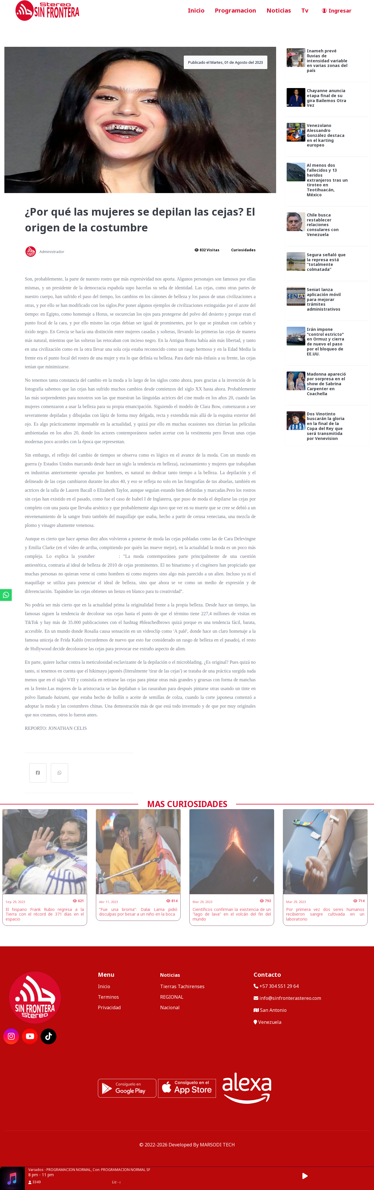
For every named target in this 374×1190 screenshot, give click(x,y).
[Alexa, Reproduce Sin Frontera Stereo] (247, 1087)
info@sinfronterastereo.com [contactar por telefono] (287, 998)
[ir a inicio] (47, 9)
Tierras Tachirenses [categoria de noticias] (182, 986)
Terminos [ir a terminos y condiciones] (108, 997)
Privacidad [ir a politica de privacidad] (109, 1007)
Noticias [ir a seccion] (278, 10)
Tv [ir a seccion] (304, 10)
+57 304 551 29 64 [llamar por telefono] (276, 986)
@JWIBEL (108, 556)
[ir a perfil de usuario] (335, 10)
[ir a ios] (187, 1087)
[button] (308, 1176)
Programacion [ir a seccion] (235, 10)
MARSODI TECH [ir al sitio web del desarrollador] (217, 1144)
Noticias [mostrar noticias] (170, 975)
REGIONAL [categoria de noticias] (171, 997)
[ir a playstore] (127, 1087)
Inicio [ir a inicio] (196, 10)
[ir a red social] (11, 1036)
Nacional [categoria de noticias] (170, 1007)
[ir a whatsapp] (6, 595)
